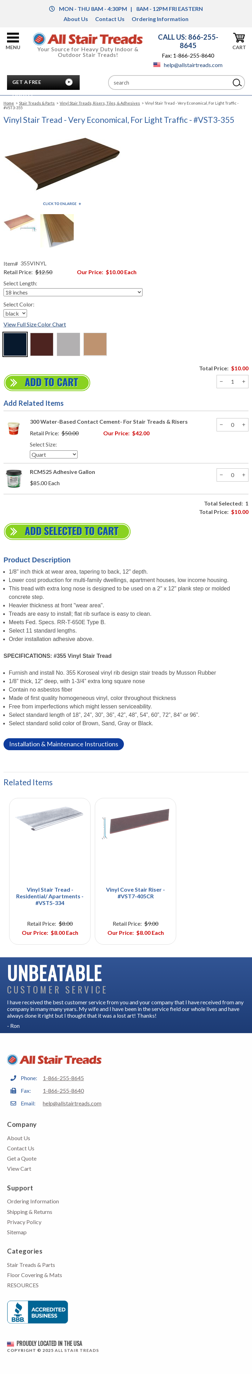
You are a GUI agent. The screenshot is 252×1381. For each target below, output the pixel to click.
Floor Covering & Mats (34, 1274)
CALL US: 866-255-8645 (188, 41)
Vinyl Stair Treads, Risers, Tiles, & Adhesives (100, 103)
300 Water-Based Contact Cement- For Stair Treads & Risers (109, 421)
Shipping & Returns (29, 1211)
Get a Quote (22, 1158)
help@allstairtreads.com (188, 64)
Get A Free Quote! (26, 84)
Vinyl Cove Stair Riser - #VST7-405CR (135, 892)
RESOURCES (23, 1285)
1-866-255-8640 (63, 1090)
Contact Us (110, 18)
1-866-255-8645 (63, 1078)
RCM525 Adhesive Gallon (62, 471)
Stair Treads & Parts (37, 103)
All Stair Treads (77, 1350)
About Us (76, 18)
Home (9, 103)
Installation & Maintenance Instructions (63, 744)
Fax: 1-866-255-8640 (188, 55)
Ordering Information (160, 18)
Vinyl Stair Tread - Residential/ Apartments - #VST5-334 (50, 896)
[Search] (169, 82)
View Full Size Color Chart (35, 324)
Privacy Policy (24, 1221)
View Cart (19, 1168)
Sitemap (17, 1232)
